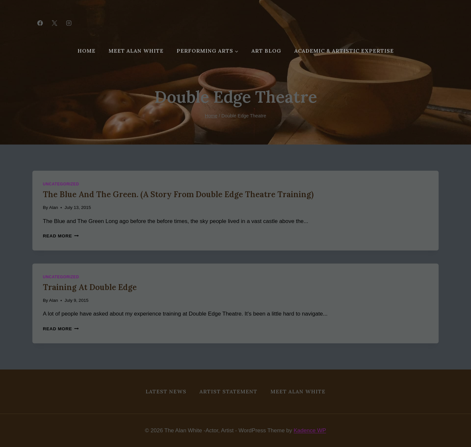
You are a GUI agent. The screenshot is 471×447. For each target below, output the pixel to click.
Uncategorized (61, 184)
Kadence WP (310, 430)
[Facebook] (39, 22)
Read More (61, 235)
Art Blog (266, 50)
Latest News (166, 391)
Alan (53, 207)
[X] (54, 22)
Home (87, 50)
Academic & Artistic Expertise (344, 50)
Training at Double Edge (90, 287)
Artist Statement (228, 391)
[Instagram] (68, 22)
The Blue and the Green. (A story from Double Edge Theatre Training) (178, 194)
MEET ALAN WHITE (136, 50)
